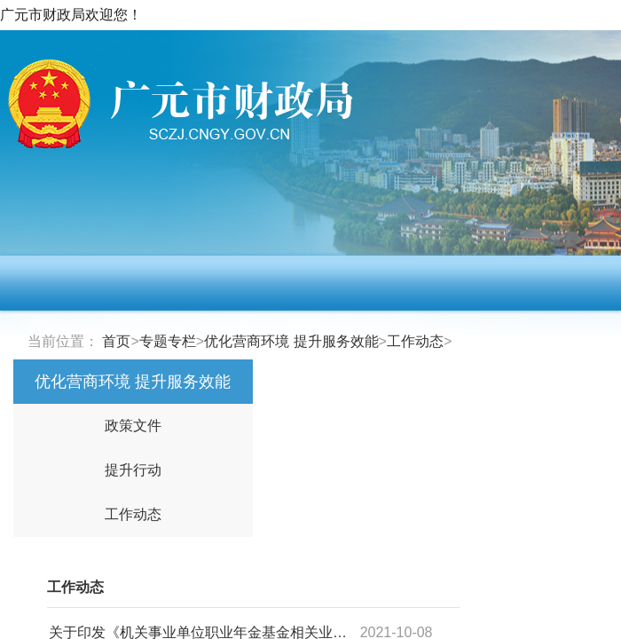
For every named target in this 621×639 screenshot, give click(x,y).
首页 (116, 341)
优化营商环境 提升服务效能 (291, 341)
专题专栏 (167, 341)
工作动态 (415, 341)
